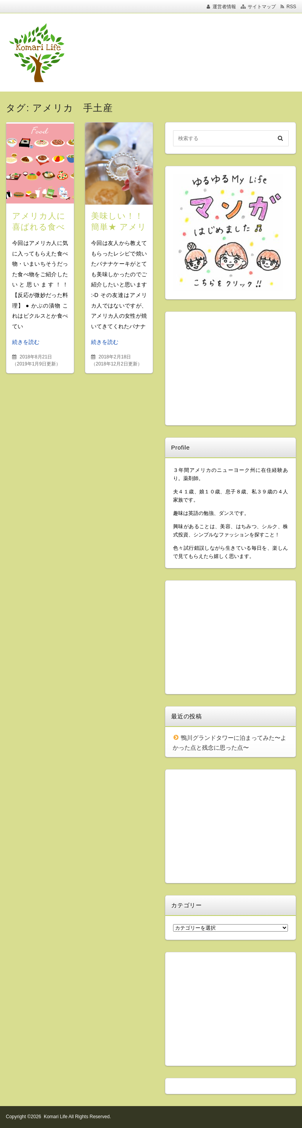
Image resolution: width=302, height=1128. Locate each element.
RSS (291, 6)
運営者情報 (224, 6)
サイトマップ (262, 6)
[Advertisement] (148, 52)
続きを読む (25, 342)
